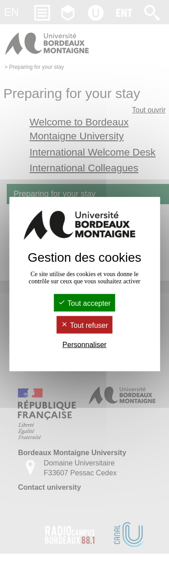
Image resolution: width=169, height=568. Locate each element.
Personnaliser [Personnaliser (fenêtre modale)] (85, 345)
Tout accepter (84, 303)
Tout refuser (84, 325)
